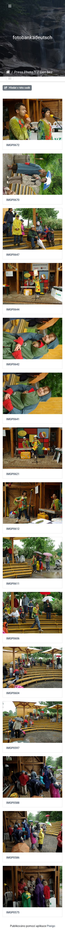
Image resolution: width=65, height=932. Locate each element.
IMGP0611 (12, 583)
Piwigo (51, 926)
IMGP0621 (12, 474)
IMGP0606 (12, 638)
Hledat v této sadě (17, 87)
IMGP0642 (12, 364)
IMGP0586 (12, 857)
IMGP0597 (12, 748)
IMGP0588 (12, 802)
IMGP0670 (12, 200)
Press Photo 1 (25, 72)
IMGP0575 (12, 912)
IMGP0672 (12, 145)
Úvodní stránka (8, 72)
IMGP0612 (12, 528)
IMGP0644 (12, 309)
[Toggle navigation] (10, 6)
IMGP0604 (12, 693)
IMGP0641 (12, 419)
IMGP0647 (12, 254)
